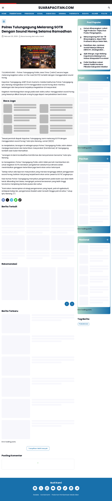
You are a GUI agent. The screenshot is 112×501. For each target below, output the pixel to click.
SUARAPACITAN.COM (56, 8)
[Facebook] (3, 200)
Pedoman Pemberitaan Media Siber (65, 495)
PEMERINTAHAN (15, 13)
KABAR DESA (51, 13)
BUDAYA (85, 13)
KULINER (95, 13)
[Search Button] (109, 7)
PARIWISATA (74, 13)
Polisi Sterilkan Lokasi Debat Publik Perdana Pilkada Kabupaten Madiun (96, 64)
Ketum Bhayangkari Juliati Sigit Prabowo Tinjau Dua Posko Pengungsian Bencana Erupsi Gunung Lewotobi (95, 30)
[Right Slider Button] (110, 13)
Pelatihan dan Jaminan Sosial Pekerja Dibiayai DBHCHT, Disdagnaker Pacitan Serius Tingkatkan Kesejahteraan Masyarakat (96, 47)
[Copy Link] (20, 200)
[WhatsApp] (15, 200)
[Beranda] (4, 21)
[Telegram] (11, 200)
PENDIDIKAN (29, 13)
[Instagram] (47, 488)
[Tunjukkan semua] (107, 78)
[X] (7, 200)
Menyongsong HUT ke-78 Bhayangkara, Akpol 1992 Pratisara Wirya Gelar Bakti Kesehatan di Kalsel (96, 39)
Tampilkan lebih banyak (38, 448)
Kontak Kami (45, 495)
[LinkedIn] (71, 488)
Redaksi (36, 495)
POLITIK (104, 13)
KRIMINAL (62, 13)
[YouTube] (53, 488)
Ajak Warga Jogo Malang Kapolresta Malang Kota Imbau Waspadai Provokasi (96, 56)
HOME (4, 13)
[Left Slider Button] (67, 304)
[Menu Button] (3, 7)
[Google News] (59, 488)
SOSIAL (40, 13)
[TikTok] (65, 488)
